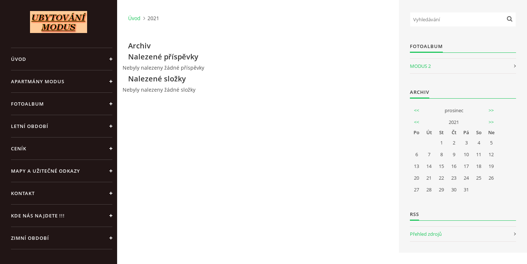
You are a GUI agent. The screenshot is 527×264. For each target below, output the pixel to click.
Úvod (18, 59)
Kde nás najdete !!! (38, 215)
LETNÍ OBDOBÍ (29, 126)
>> (491, 110)
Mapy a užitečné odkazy (45, 171)
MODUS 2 (420, 66)
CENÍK (18, 148)
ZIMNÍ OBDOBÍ (30, 238)
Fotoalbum (27, 103)
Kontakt (23, 193)
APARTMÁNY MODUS (37, 81)
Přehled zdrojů (426, 234)
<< (416, 110)
